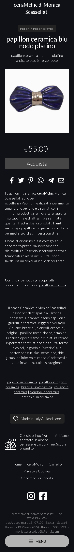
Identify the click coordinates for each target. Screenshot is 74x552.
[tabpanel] (37, 101)
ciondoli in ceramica (44, 392)
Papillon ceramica (43, 28)
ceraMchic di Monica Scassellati (37, 8)
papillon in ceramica (22, 382)
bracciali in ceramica (36, 387)
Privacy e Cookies (37, 471)
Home (17, 464)
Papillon (24, 28)
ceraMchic (35, 464)
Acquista (37, 163)
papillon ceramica (52, 285)
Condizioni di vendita (37, 478)
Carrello (55, 464)
